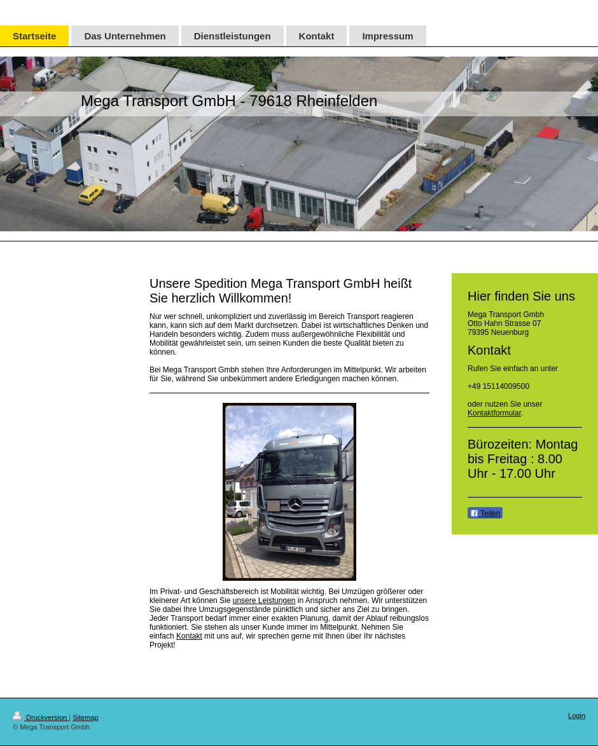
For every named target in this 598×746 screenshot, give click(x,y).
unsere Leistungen (264, 600)
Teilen (485, 513)
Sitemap (85, 717)
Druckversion (41, 717)
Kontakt (189, 636)
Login (576, 715)
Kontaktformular (494, 413)
